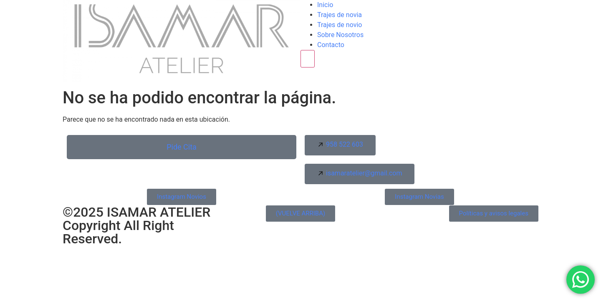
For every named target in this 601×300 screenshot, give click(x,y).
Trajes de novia (339, 15)
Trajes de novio (339, 25)
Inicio (325, 5)
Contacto (330, 45)
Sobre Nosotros (340, 35)
